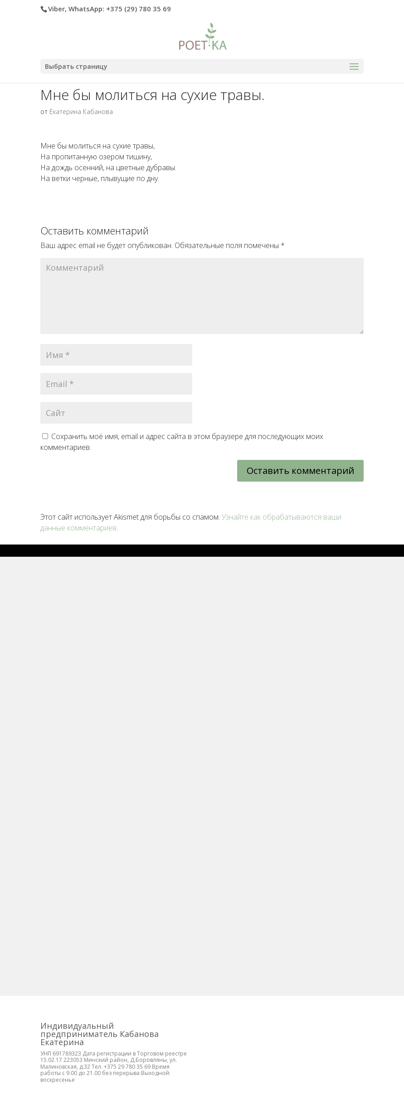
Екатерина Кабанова (81, 111)
